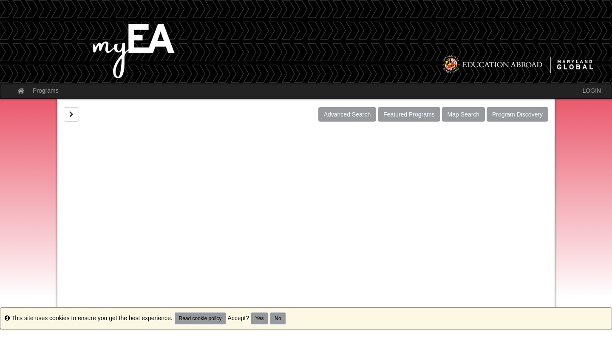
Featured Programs (409, 114)
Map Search (463, 114)
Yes (259, 318)
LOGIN (591, 90)
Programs (46, 90)
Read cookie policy (200, 318)
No (278, 318)
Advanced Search (347, 114)
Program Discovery (517, 114)
